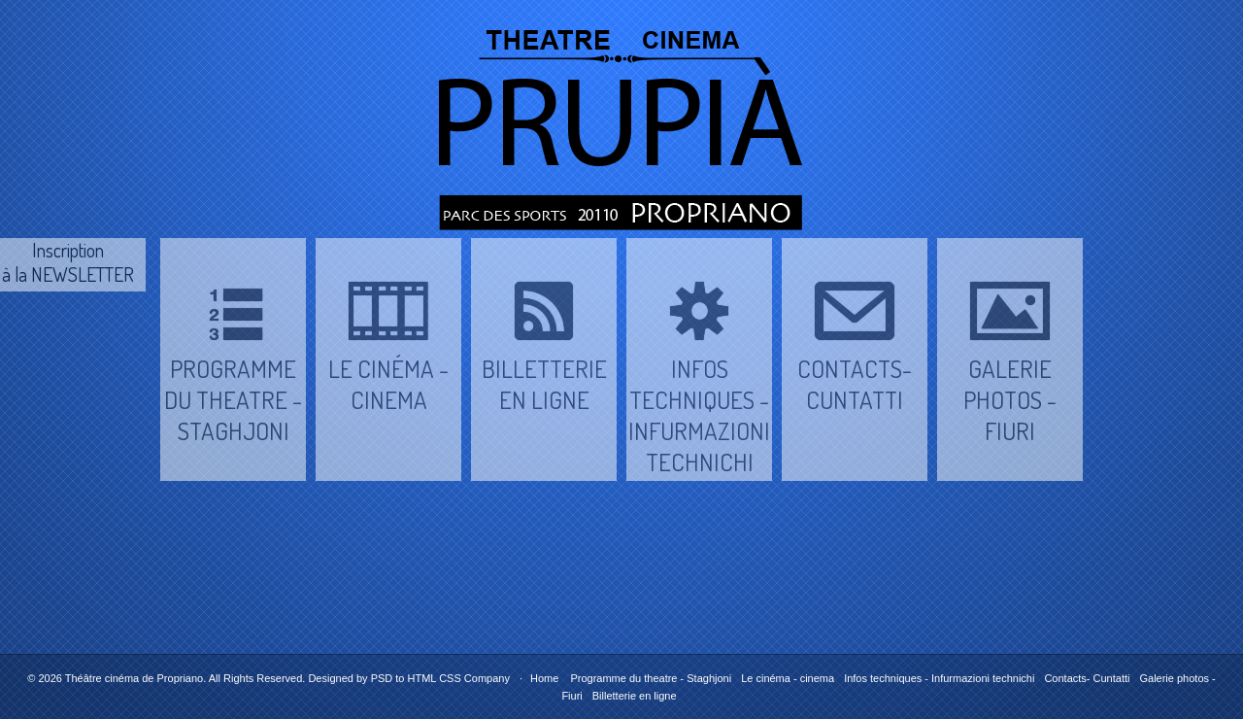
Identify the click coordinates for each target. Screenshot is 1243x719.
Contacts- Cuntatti (1086, 678)
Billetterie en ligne (634, 696)
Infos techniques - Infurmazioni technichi (939, 678)
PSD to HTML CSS (416, 678)
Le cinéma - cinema (787, 678)
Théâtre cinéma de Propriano (134, 678)
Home (544, 678)
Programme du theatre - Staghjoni (650, 678)
